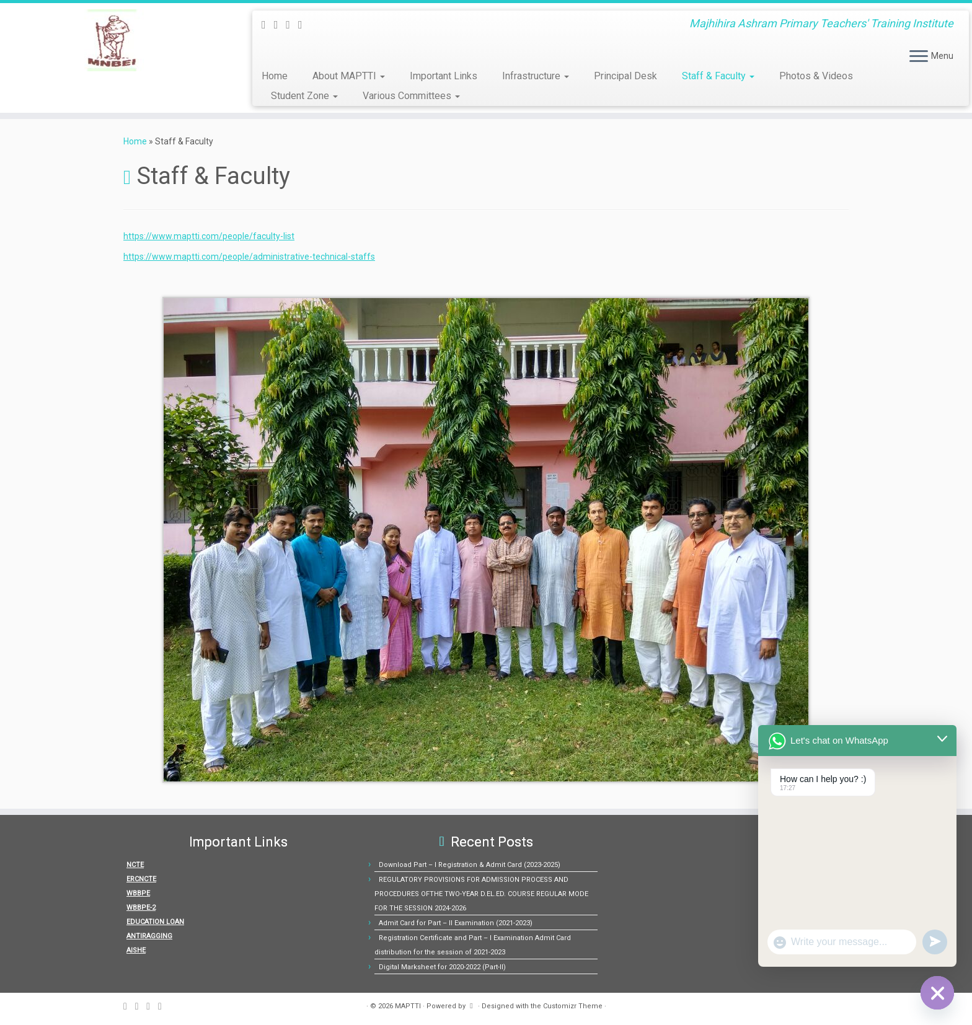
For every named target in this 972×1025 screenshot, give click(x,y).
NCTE (135, 865)
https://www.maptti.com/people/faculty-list (208, 236)
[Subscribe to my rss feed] (268, 24)
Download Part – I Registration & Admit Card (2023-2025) (469, 865)
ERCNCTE (141, 879)
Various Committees (411, 96)
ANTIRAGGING (149, 936)
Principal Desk (625, 76)
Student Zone (304, 96)
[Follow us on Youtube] (304, 24)
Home (275, 76)
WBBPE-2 (141, 908)
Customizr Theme (573, 1006)
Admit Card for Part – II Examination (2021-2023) (455, 923)
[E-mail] (280, 24)
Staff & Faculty (718, 76)
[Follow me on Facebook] (292, 24)
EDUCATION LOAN (155, 922)
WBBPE (138, 893)
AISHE (136, 950)
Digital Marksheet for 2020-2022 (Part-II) (442, 967)
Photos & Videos (816, 76)
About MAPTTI (348, 76)
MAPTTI (408, 1006)
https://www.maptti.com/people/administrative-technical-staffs (249, 257)
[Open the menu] (918, 57)
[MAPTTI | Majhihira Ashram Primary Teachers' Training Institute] (112, 40)
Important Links (443, 76)
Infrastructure (535, 76)
